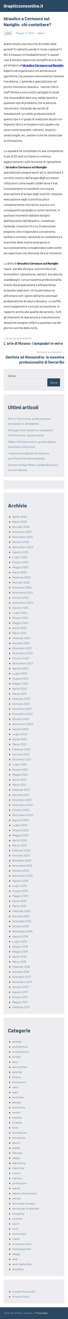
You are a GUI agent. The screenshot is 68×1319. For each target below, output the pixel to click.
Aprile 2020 (19, 840)
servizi (16, 1198)
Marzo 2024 (19, 633)
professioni (19, 1183)
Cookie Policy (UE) (23, 1291)
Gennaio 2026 (21, 526)
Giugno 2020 (20, 830)
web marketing (21, 1264)
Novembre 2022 (22, 713)
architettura (20, 1046)
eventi (16, 1112)
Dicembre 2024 (22, 587)
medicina (18, 1168)
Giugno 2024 (20, 617)
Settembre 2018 (22, 931)
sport (15, 1223)
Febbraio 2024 (21, 638)
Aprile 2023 (19, 688)
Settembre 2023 (22, 663)
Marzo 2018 (19, 961)
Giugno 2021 (20, 769)
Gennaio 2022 (21, 754)
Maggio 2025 (20, 567)
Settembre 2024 (22, 602)
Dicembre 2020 (22, 799)
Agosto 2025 (20, 552)
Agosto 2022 (20, 729)
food (15, 1127)
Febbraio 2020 (21, 850)
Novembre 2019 (22, 865)
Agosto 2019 (20, 880)
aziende (17, 1072)
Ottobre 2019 (20, 870)
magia (16, 1158)
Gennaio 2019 (20, 916)
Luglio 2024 (19, 612)
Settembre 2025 (22, 547)
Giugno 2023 (20, 678)
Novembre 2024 (22, 592)
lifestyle (17, 1152)
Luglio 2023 (19, 673)
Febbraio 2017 (21, 1007)
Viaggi (16, 1254)
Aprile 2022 (19, 739)
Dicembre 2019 (21, 860)
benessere (19, 1082)
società (17, 1218)
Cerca (11, 375)
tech (15, 1228)
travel (16, 1238)
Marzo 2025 (19, 572)
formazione (19, 1132)
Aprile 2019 (19, 901)
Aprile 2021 (19, 779)
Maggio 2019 (20, 896)
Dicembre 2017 (21, 976)
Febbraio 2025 (21, 577)
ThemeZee (41, 1312)
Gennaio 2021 (20, 794)
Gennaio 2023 (21, 703)
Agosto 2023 (20, 668)
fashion (17, 1117)
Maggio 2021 (20, 774)
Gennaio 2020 (21, 855)
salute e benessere (24, 1193)
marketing (18, 1163)
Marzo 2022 (19, 744)
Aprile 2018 (19, 956)
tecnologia (19, 1233)
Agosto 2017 (20, 992)
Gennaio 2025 (21, 582)
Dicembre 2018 (21, 921)
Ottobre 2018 (20, 926)
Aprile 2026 (19, 516)
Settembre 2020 (22, 815)
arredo (16, 1056)
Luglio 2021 (19, 764)
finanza (17, 1122)
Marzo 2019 (19, 906)
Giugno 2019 (20, 890)
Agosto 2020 (20, 820)
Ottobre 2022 (20, 719)
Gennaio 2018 (20, 971)
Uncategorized (21, 1249)
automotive (19, 1067)
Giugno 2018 (20, 946)
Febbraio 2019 (21, 911)
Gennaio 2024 (21, 643)
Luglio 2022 (19, 734)
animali (16, 1041)
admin (41, 33)
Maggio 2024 (20, 622)
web (15, 1259)
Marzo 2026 (19, 521)
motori (16, 1173)
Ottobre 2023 (20, 658)
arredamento (20, 1051)
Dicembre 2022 (22, 708)
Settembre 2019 (22, 875)
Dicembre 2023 (22, 648)
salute (16, 1188)
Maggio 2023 (20, 683)
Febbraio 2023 (21, 698)
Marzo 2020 (19, 845)
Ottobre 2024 (20, 597)
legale (16, 1147)
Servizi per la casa (23, 1203)
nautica (17, 1178)
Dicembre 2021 (21, 759)
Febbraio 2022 (21, 749)
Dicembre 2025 (22, 531)
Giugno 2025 (20, 562)
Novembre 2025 (22, 537)
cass (15, 1092)
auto (15, 1061)
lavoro (16, 1142)
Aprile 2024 (19, 628)
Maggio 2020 (20, 835)
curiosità (18, 1097)
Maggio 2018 (20, 951)
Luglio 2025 (19, 557)
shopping (18, 1213)
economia (18, 1107)
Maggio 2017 (20, 1002)
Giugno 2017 (20, 997)
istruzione (18, 1137)
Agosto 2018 (20, 936)
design (16, 1102)
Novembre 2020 (22, 804)
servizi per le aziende (25, 1208)
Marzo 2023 (19, 693)
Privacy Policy (20, 1296)
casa (8, 33)
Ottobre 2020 (20, 810)
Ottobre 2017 (20, 987)
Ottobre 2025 (20, 542)
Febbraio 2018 (21, 966)
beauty (16, 1077)
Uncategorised (21, 1244)
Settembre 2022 (22, 724)
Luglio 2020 (19, 825)
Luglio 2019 (19, 885)
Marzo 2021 (19, 784)
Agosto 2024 (20, 607)
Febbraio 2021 (21, 789)
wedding (17, 1269)
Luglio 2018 (19, 941)
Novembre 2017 (22, 981)
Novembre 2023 (22, 653)
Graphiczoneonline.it (23, 5)
